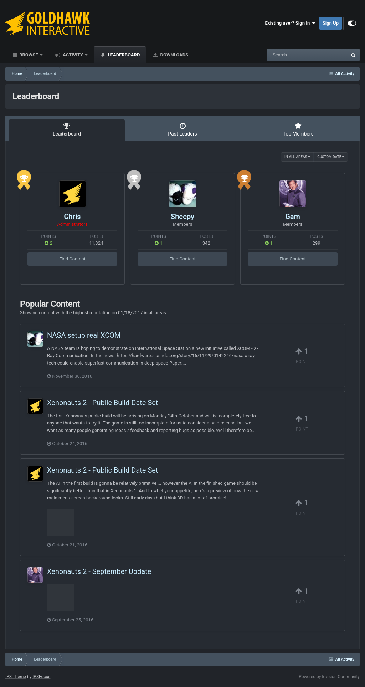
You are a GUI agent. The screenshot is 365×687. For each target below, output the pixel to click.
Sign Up (331, 23)
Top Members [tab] (298, 129)
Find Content (72, 258)
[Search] (289, 55)
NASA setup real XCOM (84, 335)
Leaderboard (123, 54)
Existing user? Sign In (290, 23)
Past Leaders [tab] (182, 129)
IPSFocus (41, 676)
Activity (73, 54)
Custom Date (330, 157)
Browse (28, 54)
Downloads (173, 54)
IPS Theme (15, 676)
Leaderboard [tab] (66, 129)
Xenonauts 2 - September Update (99, 571)
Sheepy (182, 216)
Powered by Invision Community (329, 676)
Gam (292, 216)
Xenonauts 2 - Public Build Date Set (102, 402)
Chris (72, 216)
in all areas (297, 157)
